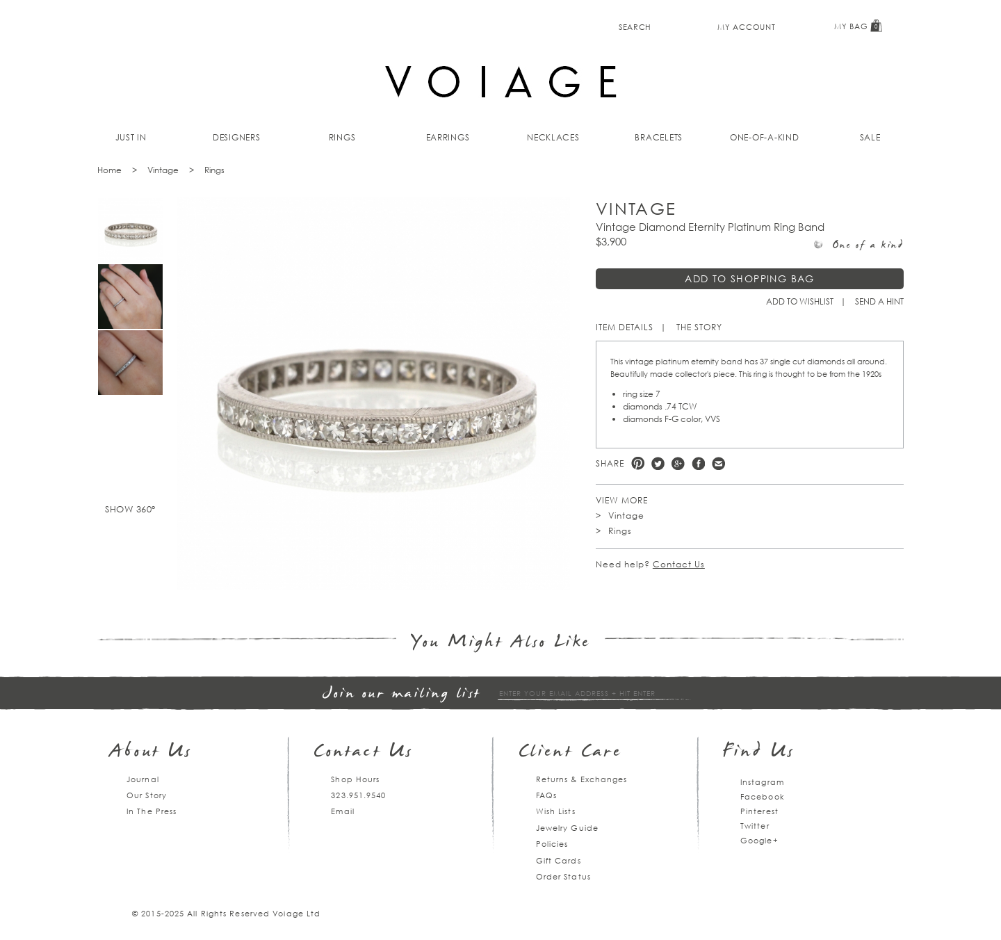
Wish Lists (556, 811)
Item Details (624, 327)
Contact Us (679, 564)
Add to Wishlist (799, 301)
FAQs (546, 795)
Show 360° (130, 508)
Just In (131, 137)
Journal (143, 779)
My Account (746, 26)
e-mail (718, 463)
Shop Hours (355, 779)
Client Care (570, 752)
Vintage (163, 170)
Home (109, 170)
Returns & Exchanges (582, 779)
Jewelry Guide (567, 827)
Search (635, 26)
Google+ (759, 840)
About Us (151, 752)
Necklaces (553, 137)
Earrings (448, 137)
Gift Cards (558, 860)
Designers (237, 137)
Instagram (762, 781)
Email (343, 811)
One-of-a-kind (764, 137)
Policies (552, 843)
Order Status (563, 876)
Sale (870, 137)
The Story (699, 327)
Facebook (698, 463)
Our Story (147, 795)
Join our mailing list (402, 694)
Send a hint (879, 301)
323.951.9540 (358, 795)
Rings (342, 137)
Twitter (658, 463)
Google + (678, 463)
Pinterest (637, 463)
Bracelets (659, 137)
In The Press (152, 811)
